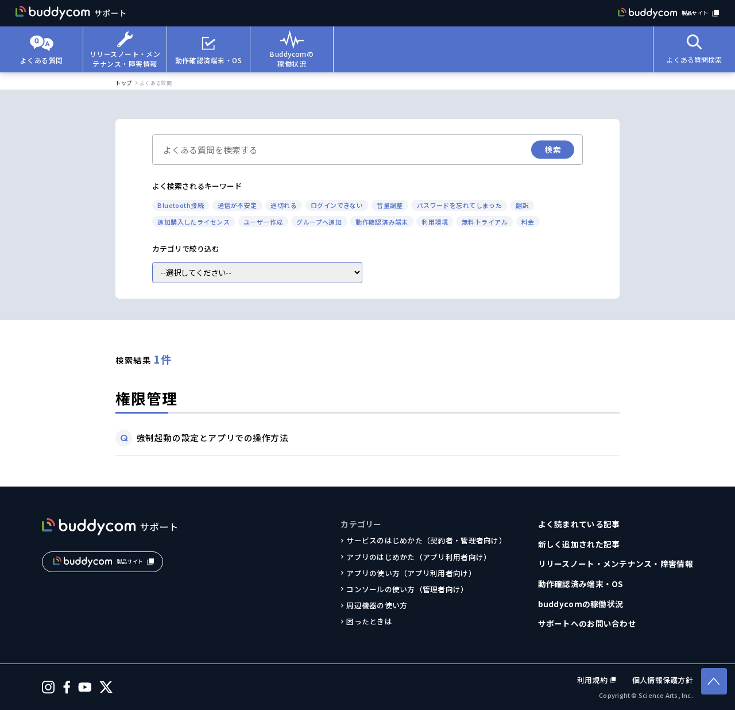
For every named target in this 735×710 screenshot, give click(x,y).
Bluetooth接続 (180, 205)
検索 (552, 149)
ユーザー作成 (263, 221)
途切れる (283, 205)
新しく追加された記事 (579, 544)
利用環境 (434, 221)
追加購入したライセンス (193, 221)
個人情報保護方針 (662, 679)
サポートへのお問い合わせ (587, 623)
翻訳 (522, 205)
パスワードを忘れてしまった (459, 205)
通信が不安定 (237, 205)
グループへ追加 (319, 221)
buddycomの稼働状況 (581, 603)
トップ (123, 83)
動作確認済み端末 (381, 221)
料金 (528, 221)
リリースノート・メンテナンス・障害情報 (615, 563)
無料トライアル (485, 221)
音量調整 (390, 205)
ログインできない (337, 205)
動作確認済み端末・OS (581, 583)
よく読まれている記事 (579, 524)
